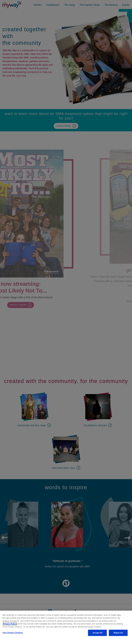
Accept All (97, 633)
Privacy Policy (9, 624)
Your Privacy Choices (12, 632)
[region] (66, 625)
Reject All (118, 633)
